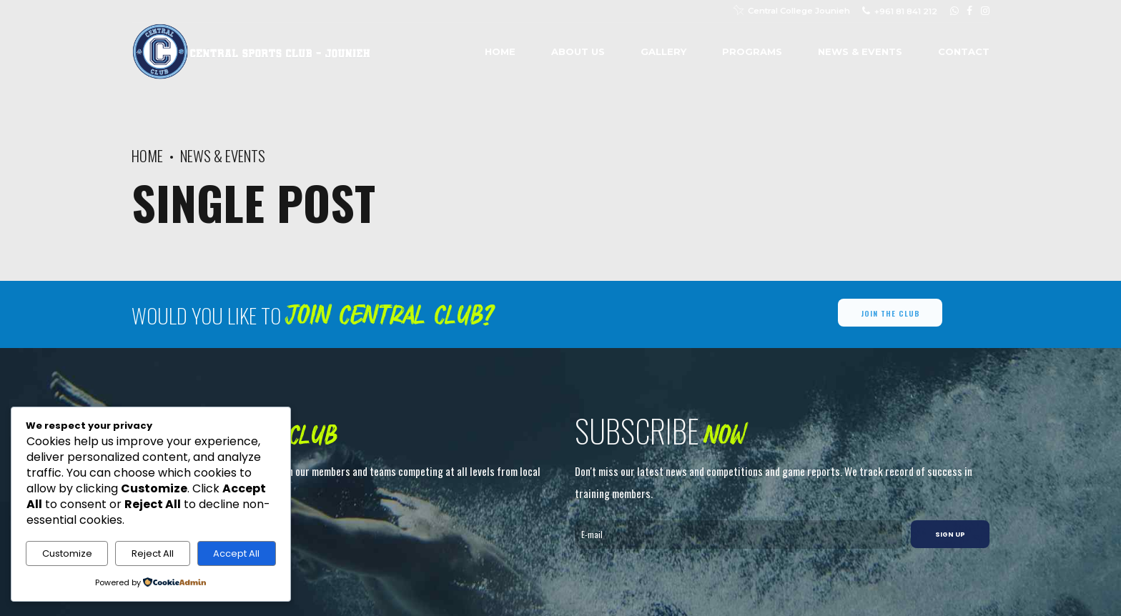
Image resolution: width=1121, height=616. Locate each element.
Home (500, 51)
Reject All (153, 553)
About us (578, 51)
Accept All (236, 553)
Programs (752, 51)
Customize (67, 553)
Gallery (663, 51)
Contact (963, 51)
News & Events (860, 51)
